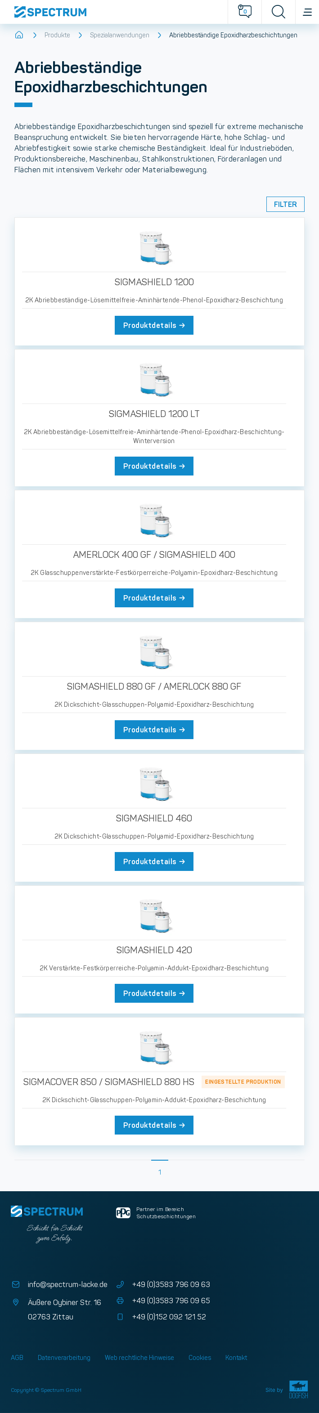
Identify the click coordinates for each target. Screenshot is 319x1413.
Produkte (57, 35)
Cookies (200, 1358)
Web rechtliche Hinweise (139, 1358)
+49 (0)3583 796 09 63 (162, 1284)
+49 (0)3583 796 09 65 (162, 1301)
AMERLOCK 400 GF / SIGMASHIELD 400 (154, 554)
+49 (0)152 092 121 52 (160, 1317)
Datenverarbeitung (64, 1358)
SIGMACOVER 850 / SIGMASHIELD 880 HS (108, 1082)
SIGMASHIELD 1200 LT (154, 413)
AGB (17, 1358)
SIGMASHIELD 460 (154, 818)
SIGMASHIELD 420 (154, 950)
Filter (285, 204)
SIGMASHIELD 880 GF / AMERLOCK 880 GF (154, 686)
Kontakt (236, 1358)
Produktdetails (155, 325)
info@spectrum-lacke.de (59, 1284)
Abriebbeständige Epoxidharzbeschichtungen (233, 35)
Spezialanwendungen (119, 35)
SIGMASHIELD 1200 (154, 282)
